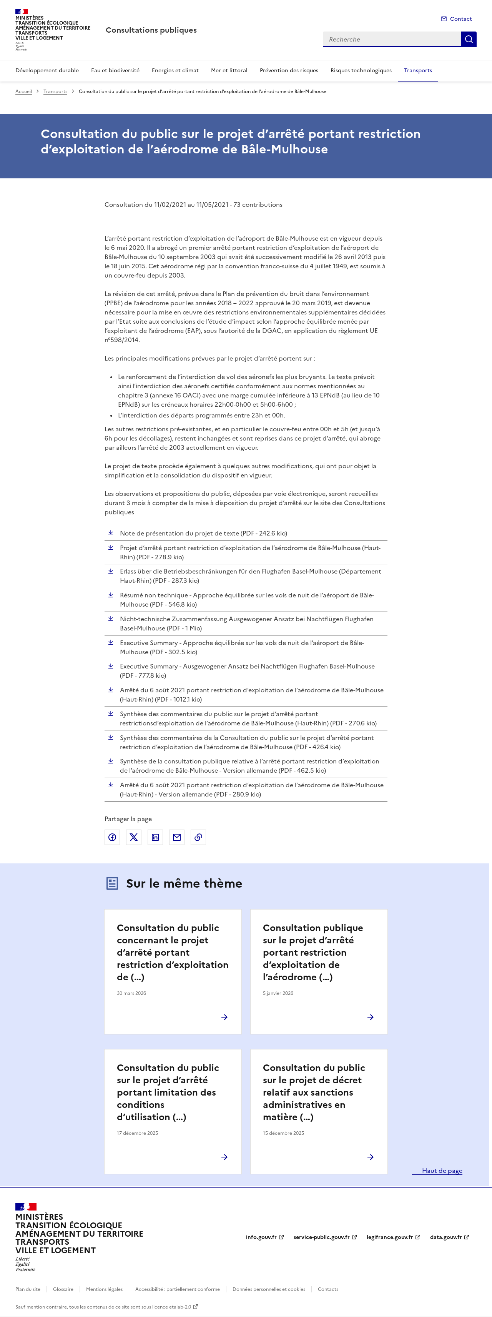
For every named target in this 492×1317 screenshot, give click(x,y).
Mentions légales (104, 1289)
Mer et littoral (229, 71)
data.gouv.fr (446, 1237)
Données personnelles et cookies (269, 1289)
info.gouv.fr (261, 1237)
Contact (461, 19)
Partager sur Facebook (112, 837)
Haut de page (441, 1170)
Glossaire (63, 1289)
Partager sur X (133, 837)
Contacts (328, 1289)
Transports (418, 71)
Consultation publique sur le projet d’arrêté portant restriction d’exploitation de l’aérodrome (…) (313, 952)
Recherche (469, 39)
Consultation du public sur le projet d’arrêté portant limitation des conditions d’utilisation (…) (168, 1092)
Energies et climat (175, 71)
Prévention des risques (289, 71)
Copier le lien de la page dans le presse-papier (198, 837)
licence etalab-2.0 (171, 1307)
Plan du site (27, 1289)
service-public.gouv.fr (322, 1237)
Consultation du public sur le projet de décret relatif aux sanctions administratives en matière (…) (314, 1092)
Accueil (23, 91)
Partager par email (176, 837)
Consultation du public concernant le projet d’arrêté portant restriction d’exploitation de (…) (173, 952)
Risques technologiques (361, 71)
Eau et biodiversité (115, 71)
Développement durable (47, 71)
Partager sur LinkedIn (155, 837)
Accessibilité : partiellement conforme (177, 1289)
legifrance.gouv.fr (390, 1237)
